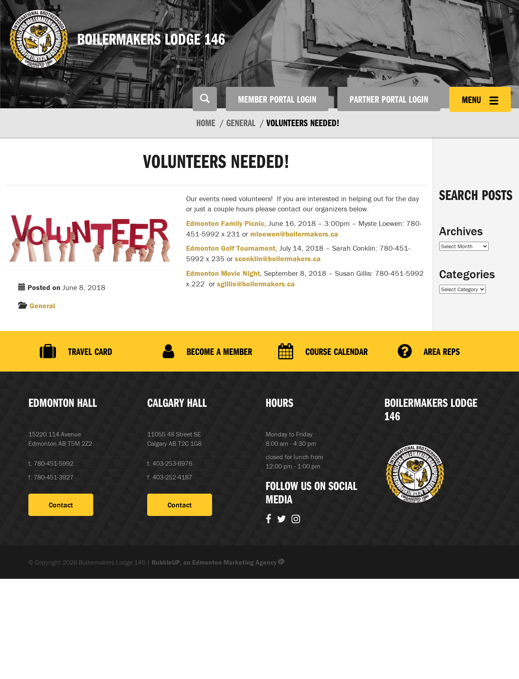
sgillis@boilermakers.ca (256, 283)
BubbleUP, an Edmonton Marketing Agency (218, 562)
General (42, 305)
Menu (480, 99)
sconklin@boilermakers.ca (278, 258)
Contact (61, 504)
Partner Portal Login (389, 99)
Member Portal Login (277, 99)
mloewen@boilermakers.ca (294, 234)
